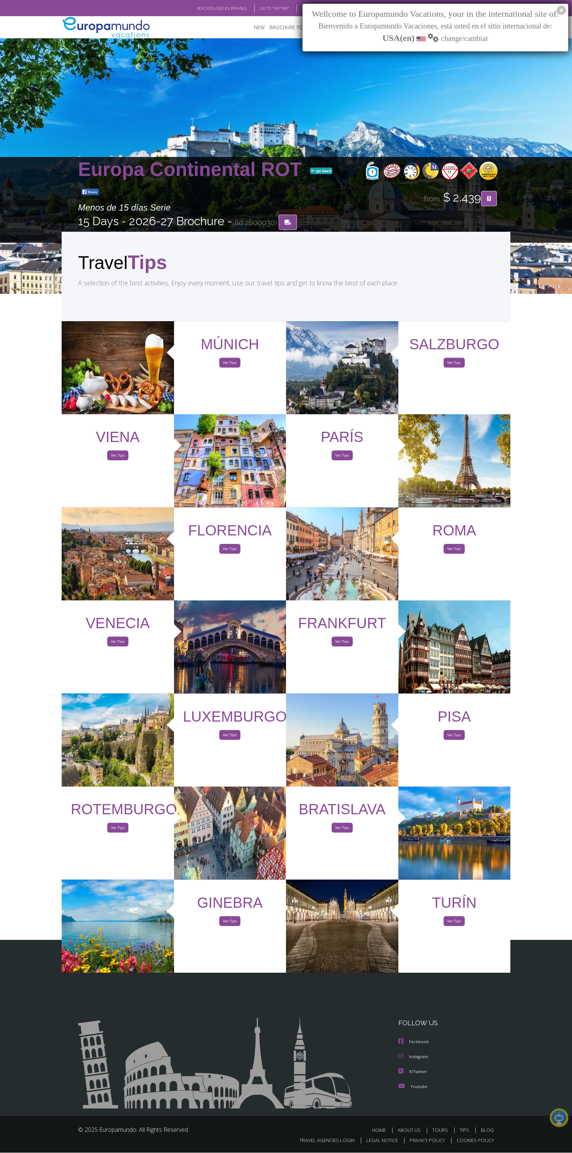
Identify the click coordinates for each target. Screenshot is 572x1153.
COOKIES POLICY (476, 1140)
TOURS (441, 1130)
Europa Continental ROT (192, 170)
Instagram (414, 1057)
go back (321, 171)
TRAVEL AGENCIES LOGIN (330, 1140)
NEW (260, 27)
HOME (381, 1130)
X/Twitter (413, 1072)
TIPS (465, 1130)
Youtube (413, 1086)
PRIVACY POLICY (428, 1140)
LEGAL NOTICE (384, 1140)
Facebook (414, 1042)
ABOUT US (411, 1130)
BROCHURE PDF (289, 27)
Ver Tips (229, 364)
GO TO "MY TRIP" (273, 8)
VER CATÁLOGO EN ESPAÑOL (218, 8)
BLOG (488, 1130)
